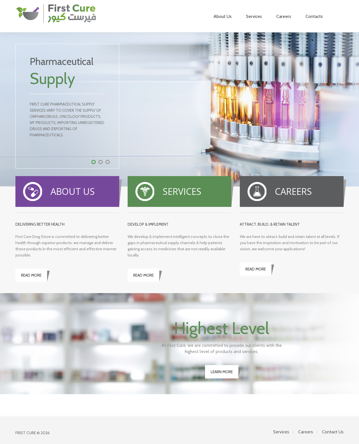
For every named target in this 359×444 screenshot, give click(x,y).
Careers (283, 16)
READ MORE (31, 275)
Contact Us (333, 431)
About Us (222, 17)
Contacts (314, 16)
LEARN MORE (222, 371)
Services (254, 16)
